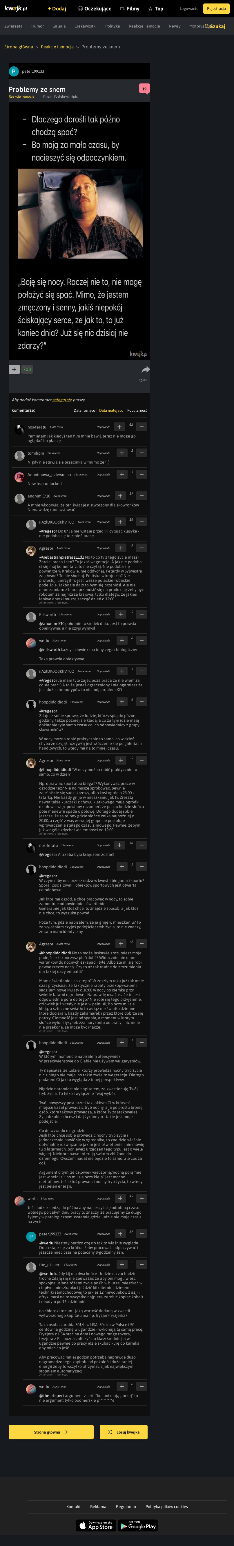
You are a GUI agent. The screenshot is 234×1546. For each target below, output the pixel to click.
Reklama (98, 1506)
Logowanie (184, 8)
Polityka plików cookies (167, 1506)
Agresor (46, 548)
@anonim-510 (51, 623)
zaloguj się (62, 399)
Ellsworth (47, 614)
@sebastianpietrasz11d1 (61, 557)
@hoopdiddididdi (55, 769)
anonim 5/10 (39, 495)
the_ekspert (50, 1264)
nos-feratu (37, 426)
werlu (44, 640)
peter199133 (50, 1233)
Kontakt (73, 1506)
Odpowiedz (103, 426)
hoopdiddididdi (53, 701)
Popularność (137, 410)
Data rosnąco (84, 410)
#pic (74, 96)
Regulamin (126, 1506)
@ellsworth (49, 649)
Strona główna (19, 46)
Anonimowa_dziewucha (49, 474)
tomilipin (36, 453)
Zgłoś (143, 379)
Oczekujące (112, 26)
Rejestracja (214, 8)
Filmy (148, 26)
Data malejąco (111, 410)
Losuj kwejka (126, 1432)
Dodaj (61, 9)
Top (173, 26)
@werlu (46, 1242)
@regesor (48, 530)
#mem (47, 96)
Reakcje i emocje (59, 46)
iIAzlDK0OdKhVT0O (56, 521)
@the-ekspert (51, 1395)
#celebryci (62, 96)
